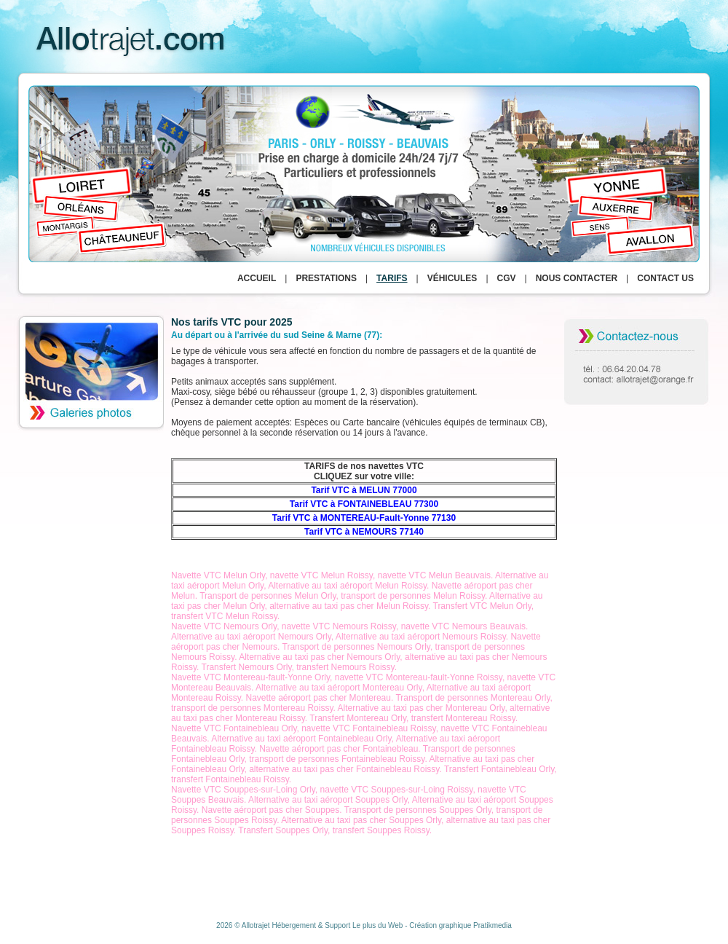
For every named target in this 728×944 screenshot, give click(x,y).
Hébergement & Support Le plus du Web (338, 925)
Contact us (665, 278)
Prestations (326, 278)
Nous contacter (576, 278)
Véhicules (452, 278)
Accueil (256, 278)
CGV (506, 278)
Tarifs (391, 278)
